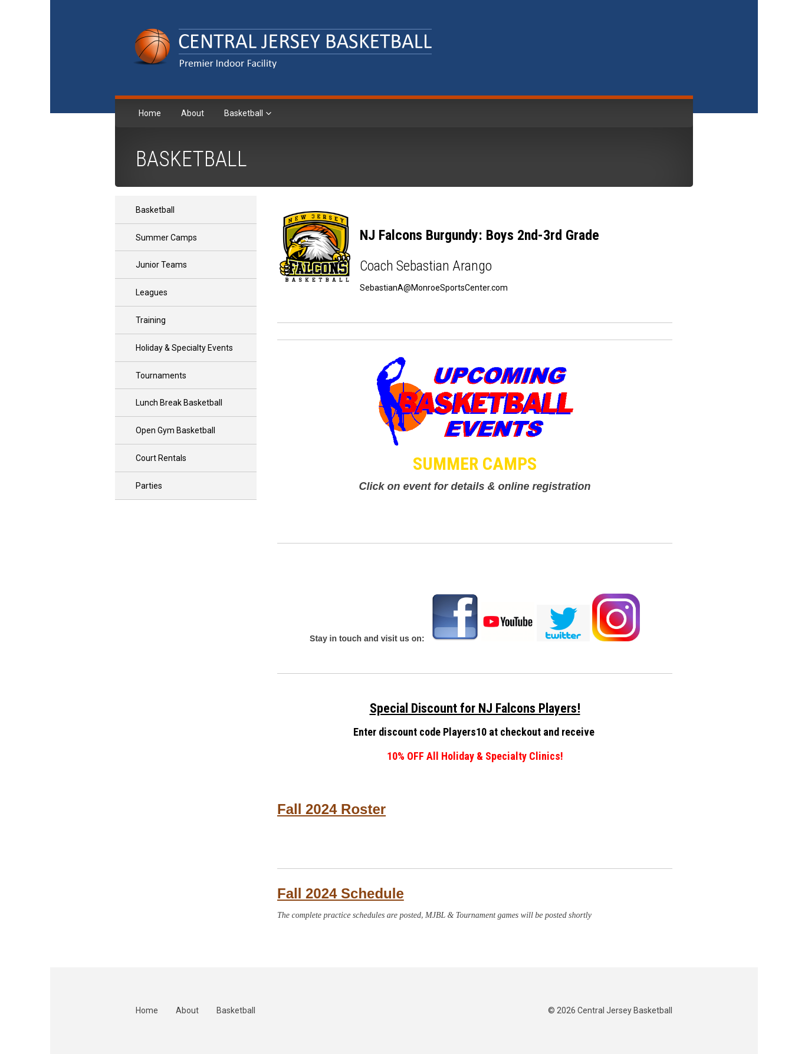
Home (150, 113)
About (192, 113)
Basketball (244, 113)
